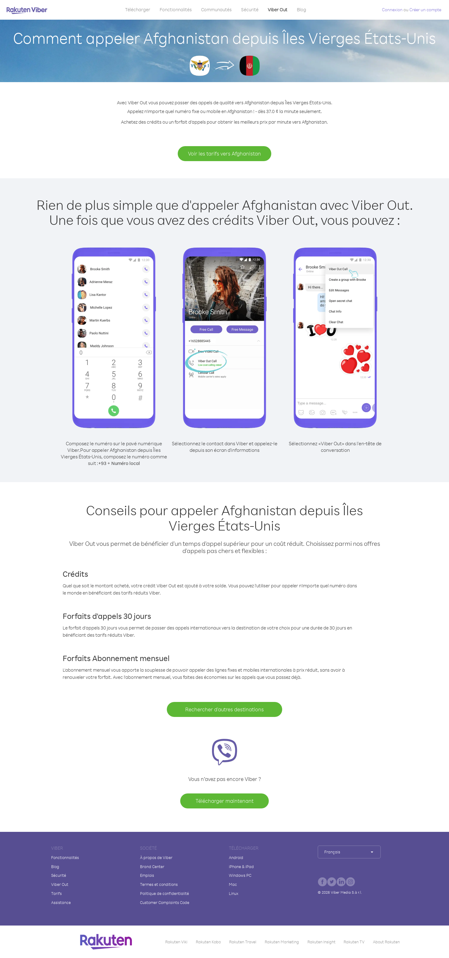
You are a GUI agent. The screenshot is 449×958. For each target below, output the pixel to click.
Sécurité (249, 9)
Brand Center (152, 866)
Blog (301, 9)
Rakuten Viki (176, 941)
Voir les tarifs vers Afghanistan (224, 153)
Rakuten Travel (242, 941)
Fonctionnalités (176, 9)
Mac (233, 884)
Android (236, 857)
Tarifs (56, 893)
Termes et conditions (159, 884)
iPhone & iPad (241, 866)
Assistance (61, 902)
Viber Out (277, 9)
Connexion (392, 9)
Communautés (216, 9)
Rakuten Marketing (282, 941)
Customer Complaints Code (164, 902)
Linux (233, 893)
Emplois (147, 875)
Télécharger (137, 9)
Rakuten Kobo (208, 941)
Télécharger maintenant (224, 801)
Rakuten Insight (321, 941)
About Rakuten (386, 941)
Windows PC (240, 875)
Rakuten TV (354, 941)
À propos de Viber (156, 857)
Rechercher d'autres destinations (224, 709)
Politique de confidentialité (164, 893)
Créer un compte (425, 9)
